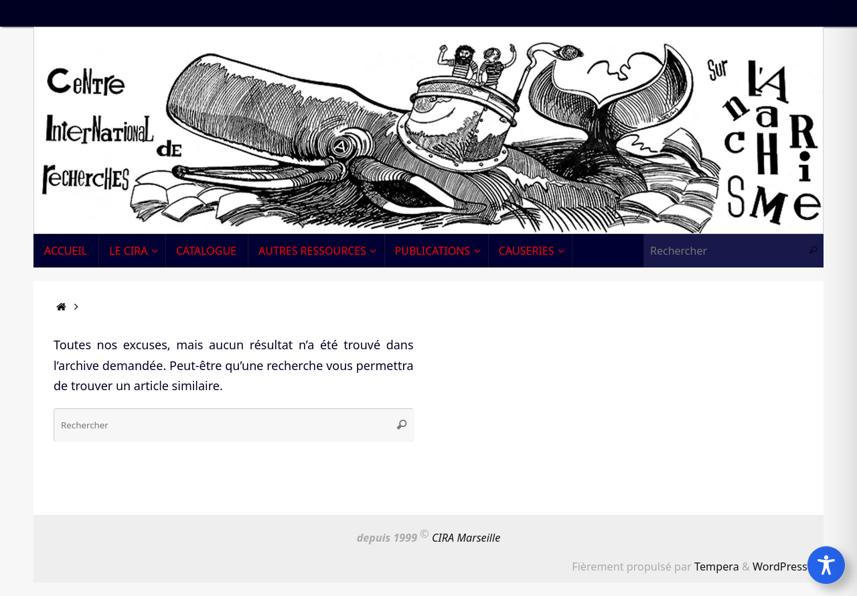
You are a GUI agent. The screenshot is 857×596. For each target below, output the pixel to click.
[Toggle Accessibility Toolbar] (826, 565)
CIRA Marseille (466, 537)
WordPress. (781, 566)
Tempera (716, 566)
